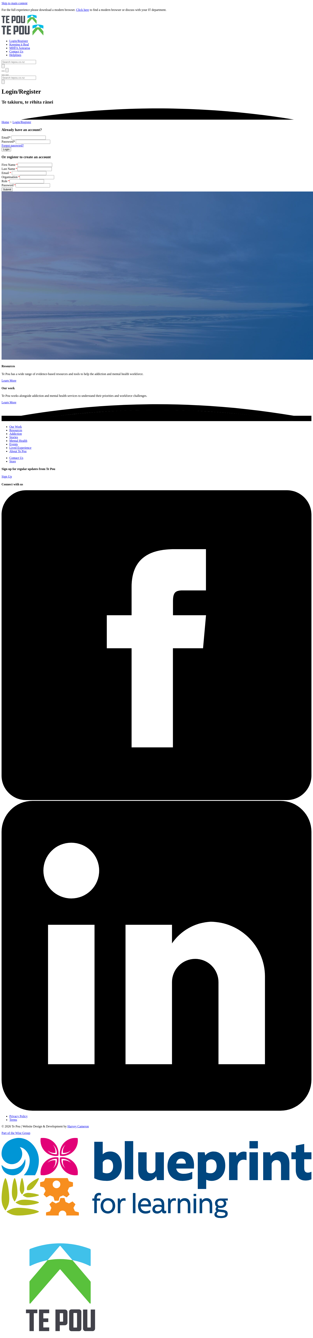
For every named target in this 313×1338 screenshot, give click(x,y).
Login (6, 149)
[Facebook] (156, 799)
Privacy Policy (18, 1116)
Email (5, 173)
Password (7, 185)
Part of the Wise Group (16, 1133)
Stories (13, 437)
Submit (7, 189)
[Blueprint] (156, 1217)
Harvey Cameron (78, 1126)
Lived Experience (20, 447)
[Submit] (3, 66)
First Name (9, 164)
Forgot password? (13, 145)
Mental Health (18, 440)
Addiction (15, 433)
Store (12, 461)
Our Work (15, 426)
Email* (6, 137)
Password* (8, 141)
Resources (15, 430)
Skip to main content (14, 3)
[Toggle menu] (3, 75)
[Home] (156, 25)
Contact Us (16, 457)
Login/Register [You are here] (21, 122)
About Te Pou (17, 451)
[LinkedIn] (156, 1109)
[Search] (19, 62)
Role (4, 181)
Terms (13, 1119)
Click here (82, 9)
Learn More (9, 380)
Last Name (8, 168)
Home (5, 122)
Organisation (10, 177)
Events (13, 444)
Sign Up (7, 476)
